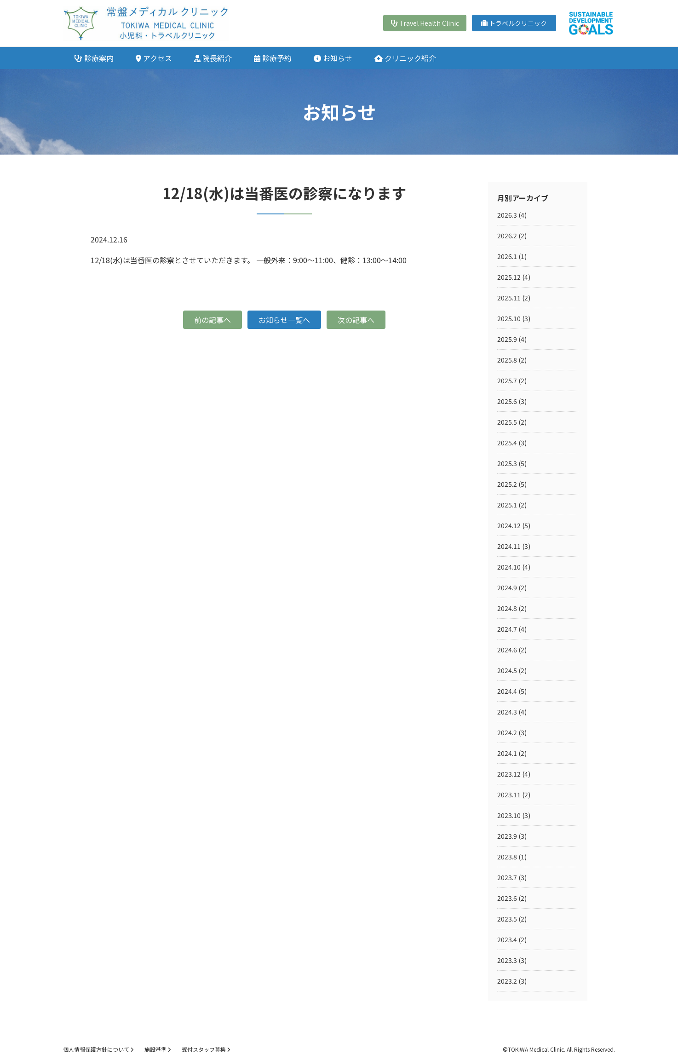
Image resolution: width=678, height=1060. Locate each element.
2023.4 (507, 939)
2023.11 (509, 794)
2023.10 (509, 815)
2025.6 (507, 401)
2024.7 (507, 629)
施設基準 (157, 1049)
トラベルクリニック (514, 23)
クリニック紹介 (405, 57)
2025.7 (507, 380)
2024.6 (507, 649)
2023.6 (507, 898)
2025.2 (507, 484)
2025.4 (507, 442)
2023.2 (507, 980)
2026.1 (507, 256)
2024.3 (507, 711)
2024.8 (507, 608)
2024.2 (507, 732)
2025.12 (509, 277)
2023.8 (507, 856)
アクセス (154, 57)
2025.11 (509, 297)
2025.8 (507, 359)
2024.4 (507, 691)
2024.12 (509, 525)
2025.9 (507, 339)
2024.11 (509, 546)
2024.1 (507, 753)
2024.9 (507, 587)
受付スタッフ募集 (206, 1049)
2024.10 (509, 566)
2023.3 (507, 960)
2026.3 (507, 214)
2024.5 (507, 670)
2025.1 (507, 504)
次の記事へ (356, 319)
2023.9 (507, 836)
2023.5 (507, 918)
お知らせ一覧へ (284, 319)
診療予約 (273, 57)
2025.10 (509, 318)
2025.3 (507, 463)
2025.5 (507, 421)
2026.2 (507, 235)
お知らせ (333, 57)
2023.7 (507, 877)
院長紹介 (213, 57)
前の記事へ (212, 319)
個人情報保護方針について (98, 1049)
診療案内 (94, 57)
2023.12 (509, 773)
